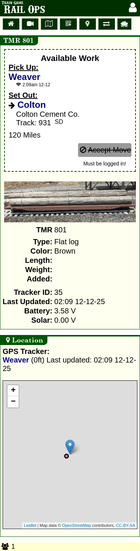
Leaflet (30, 525)
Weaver (24, 77)
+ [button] (13, 390)
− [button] (13, 401)
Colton (30, 105)
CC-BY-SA (125, 525)
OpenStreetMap (76, 525)
